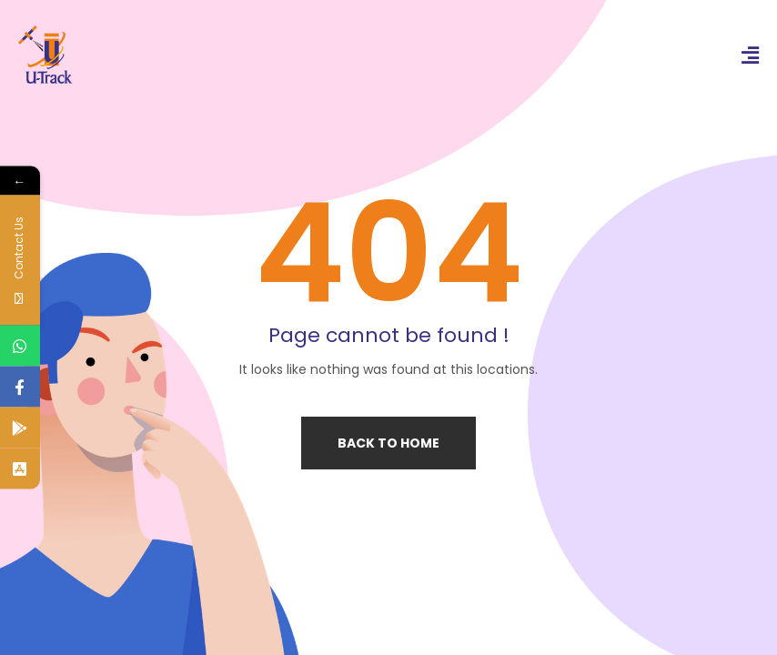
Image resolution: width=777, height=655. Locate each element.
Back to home (388, 443)
